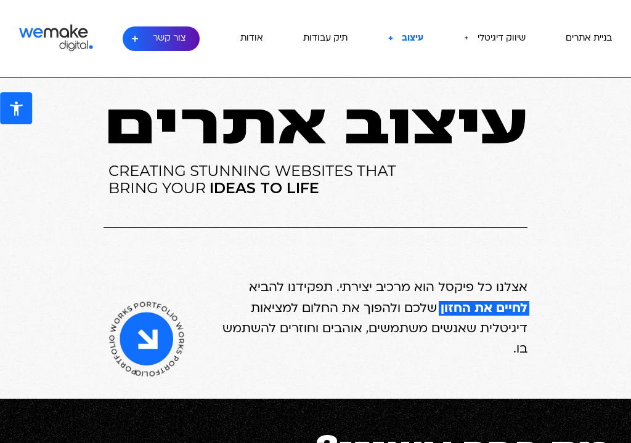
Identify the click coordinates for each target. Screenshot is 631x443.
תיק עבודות (325, 38)
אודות (251, 38)
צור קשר (169, 38)
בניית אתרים (589, 38)
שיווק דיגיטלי (502, 38)
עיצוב (412, 38)
